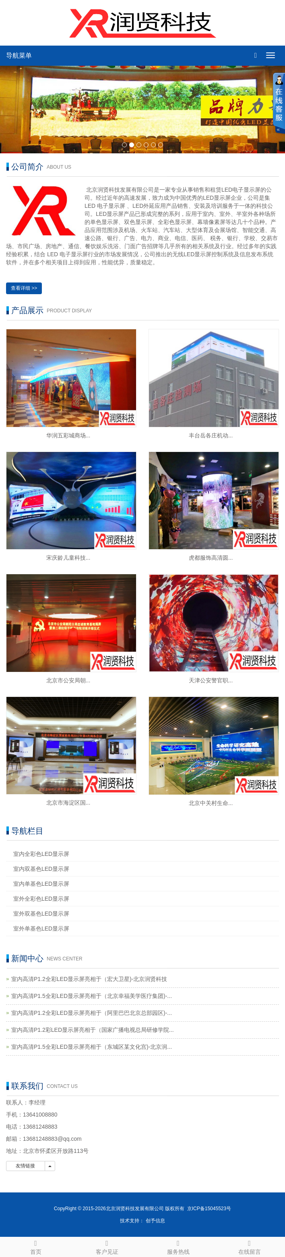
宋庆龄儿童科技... (68, 557)
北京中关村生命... (211, 803)
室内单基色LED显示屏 (41, 884)
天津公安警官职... (211, 680)
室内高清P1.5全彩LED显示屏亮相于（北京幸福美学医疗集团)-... (91, 996)
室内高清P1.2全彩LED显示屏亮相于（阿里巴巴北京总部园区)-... (91, 1013)
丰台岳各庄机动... (211, 435)
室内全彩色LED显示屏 (41, 854)
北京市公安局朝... (68, 680)
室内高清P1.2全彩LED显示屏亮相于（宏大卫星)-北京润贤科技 (89, 979)
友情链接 (25, 1166)
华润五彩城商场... (68, 435)
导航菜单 (19, 55)
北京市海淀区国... (68, 802)
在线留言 (249, 1246)
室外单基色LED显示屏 (41, 928)
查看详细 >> (24, 288)
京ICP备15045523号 (209, 1208)
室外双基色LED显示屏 (41, 913)
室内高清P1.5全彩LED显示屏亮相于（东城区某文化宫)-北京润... (91, 1047)
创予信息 (155, 1221)
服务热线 (178, 1246)
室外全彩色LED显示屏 (41, 898)
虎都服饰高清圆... (211, 557)
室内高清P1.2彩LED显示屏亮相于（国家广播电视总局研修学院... (92, 1030)
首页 (35, 1246)
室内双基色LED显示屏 (41, 869)
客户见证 (106, 1246)
